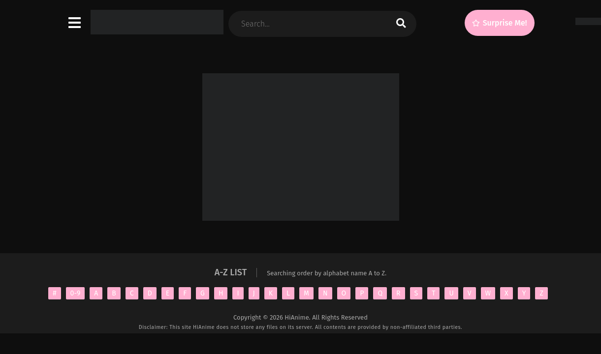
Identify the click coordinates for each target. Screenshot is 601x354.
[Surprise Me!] (500, 23)
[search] (400, 24)
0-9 (75, 293)
